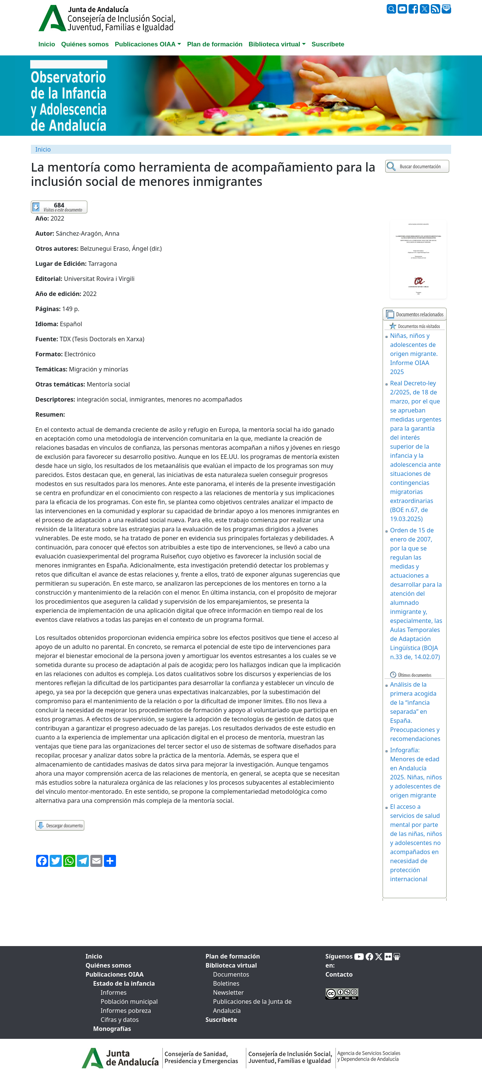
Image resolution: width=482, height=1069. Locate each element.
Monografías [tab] (112, 1029)
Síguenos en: (338, 960)
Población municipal (129, 1001)
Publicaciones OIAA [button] (145, 44)
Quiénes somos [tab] (85, 44)
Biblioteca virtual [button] (274, 44)
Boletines (226, 983)
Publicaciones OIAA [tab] (114, 974)
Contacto (338, 974)
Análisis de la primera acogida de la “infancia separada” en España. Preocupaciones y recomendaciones (415, 711)
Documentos (231, 974)
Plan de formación (233, 956)
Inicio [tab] (46, 44)
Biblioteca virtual (231, 965)
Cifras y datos (120, 1019)
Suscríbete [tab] (328, 44)
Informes (114, 992)
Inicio (43, 149)
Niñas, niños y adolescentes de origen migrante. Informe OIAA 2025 (414, 353)
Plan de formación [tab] (215, 44)
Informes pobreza (126, 1010)
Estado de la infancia (124, 983)
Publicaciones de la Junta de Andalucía (252, 1006)
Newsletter (228, 992)
